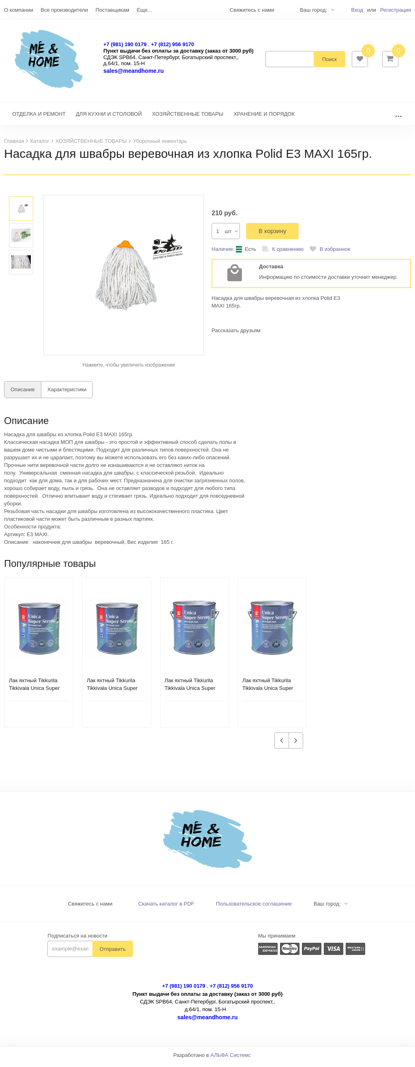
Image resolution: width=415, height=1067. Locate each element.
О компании (18, 10)
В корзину (272, 234)
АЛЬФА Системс (230, 1059)
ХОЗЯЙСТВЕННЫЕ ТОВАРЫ (187, 118)
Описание (23, 393)
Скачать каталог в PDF (166, 908)
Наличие (222, 253)
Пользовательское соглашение (254, 908)
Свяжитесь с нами (90, 908)
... (398, 118)
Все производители (64, 10)
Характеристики (66, 393)
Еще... (144, 10)
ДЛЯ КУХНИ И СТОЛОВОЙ (109, 118)
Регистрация (395, 10)
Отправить (113, 953)
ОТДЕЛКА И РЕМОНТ (39, 118)
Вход (357, 10)
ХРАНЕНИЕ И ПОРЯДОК (264, 118)
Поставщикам (112, 10)
